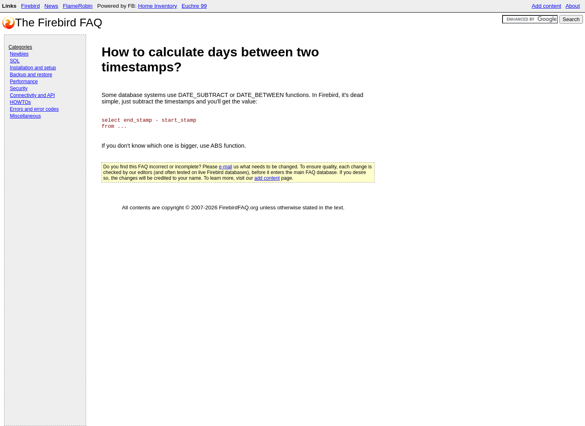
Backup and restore (31, 74)
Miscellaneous (25, 116)
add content (267, 178)
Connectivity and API (32, 95)
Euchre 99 (194, 6)
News (51, 6)
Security (18, 88)
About (573, 6)
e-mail (225, 167)
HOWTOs (20, 102)
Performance (24, 81)
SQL (15, 61)
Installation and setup (33, 68)
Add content (546, 6)
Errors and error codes (34, 109)
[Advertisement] (41, 143)
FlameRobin (78, 6)
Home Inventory (157, 6)
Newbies (19, 54)
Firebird (30, 6)
